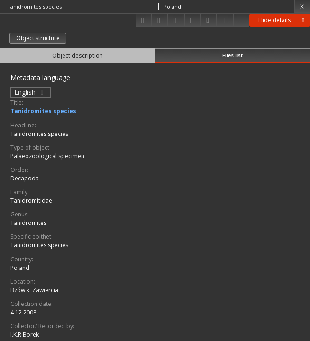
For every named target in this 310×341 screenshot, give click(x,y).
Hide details (282, 20)
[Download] (144, 20)
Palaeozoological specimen (47, 156)
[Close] (302, 6)
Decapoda (24, 178)
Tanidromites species (43, 111)
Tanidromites (28, 223)
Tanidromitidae (31, 201)
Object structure (38, 38)
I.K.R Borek (24, 335)
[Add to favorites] (176, 20)
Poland (19, 268)
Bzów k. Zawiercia (34, 290)
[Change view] (192, 20)
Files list (232, 55)
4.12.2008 (23, 312)
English (30, 92)
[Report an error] (241, 20)
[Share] (160, 20)
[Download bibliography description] (209, 20)
